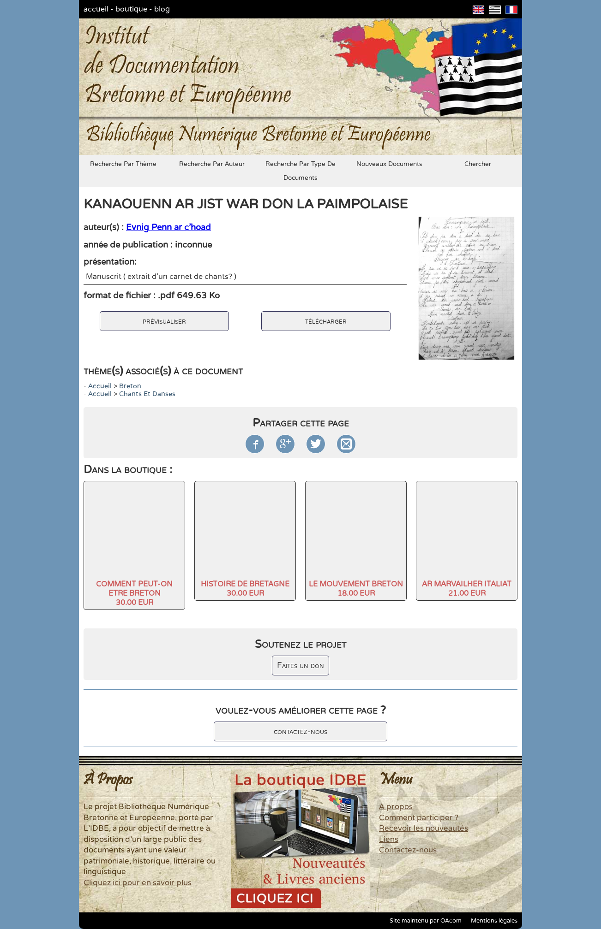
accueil (96, 9)
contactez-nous (300, 731)
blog (162, 9)
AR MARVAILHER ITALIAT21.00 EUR (466, 589)
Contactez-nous (408, 850)
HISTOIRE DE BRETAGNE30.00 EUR (245, 589)
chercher (477, 164)
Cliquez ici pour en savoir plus (138, 883)
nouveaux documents (389, 164)
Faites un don (300, 665)
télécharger (326, 321)
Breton (130, 386)
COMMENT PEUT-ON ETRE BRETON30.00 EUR (134, 593)
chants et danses (147, 394)
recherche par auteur (212, 164)
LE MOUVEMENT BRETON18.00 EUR (356, 589)
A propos (396, 806)
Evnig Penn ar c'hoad (168, 227)
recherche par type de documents (300, 171)
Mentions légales (494, 920)
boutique (131, 9)
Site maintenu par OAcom (426, 920)
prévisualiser (164, 321)
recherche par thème (123, 164)
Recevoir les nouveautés (423, 828)
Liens (388, 839)
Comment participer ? (418, 817)
